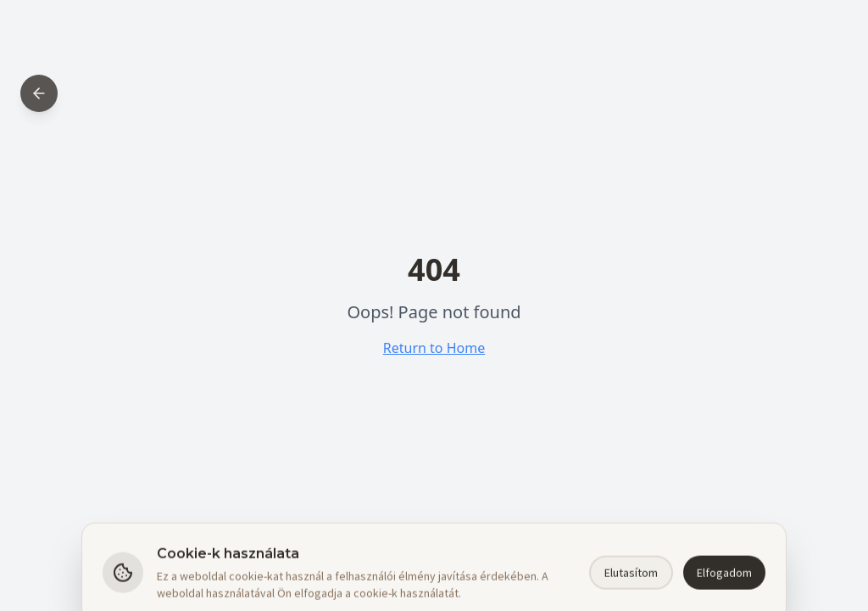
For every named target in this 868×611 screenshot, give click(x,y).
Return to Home (434, 348)
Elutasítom (631, 589)
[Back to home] (39, 93)
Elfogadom (724, 589)
